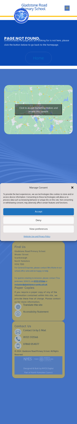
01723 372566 (39, 281)
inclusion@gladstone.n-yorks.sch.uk (32, 284)
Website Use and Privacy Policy (37, 236)
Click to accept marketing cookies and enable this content (38, 109)
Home (38, 57)
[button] (72, 187)
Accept (38, 211)
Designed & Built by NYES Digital (38, 348)
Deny (38, 220)
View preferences (38, 229)
